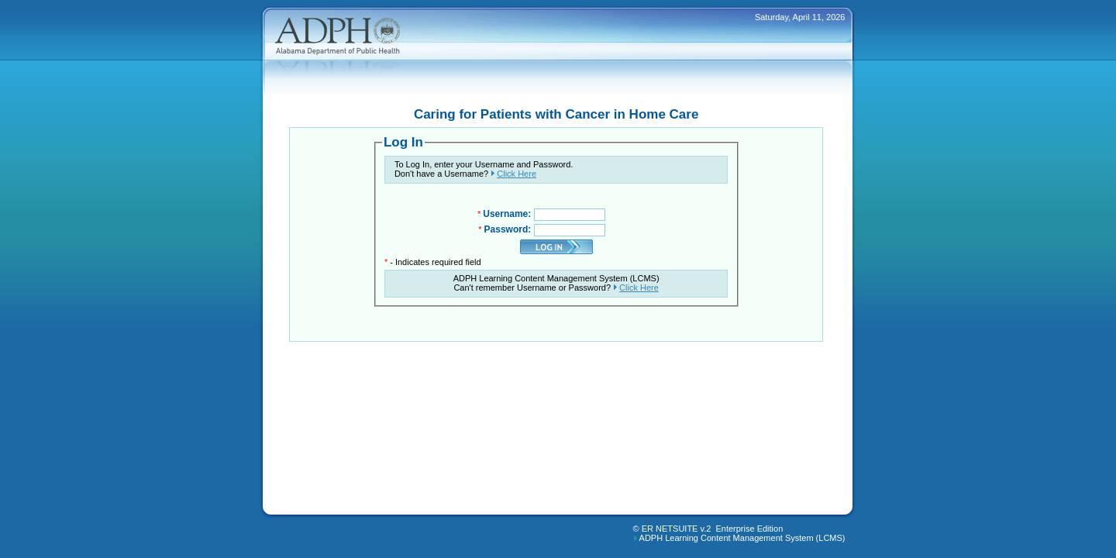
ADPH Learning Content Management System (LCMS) (742, 537)
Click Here (516, 173)
